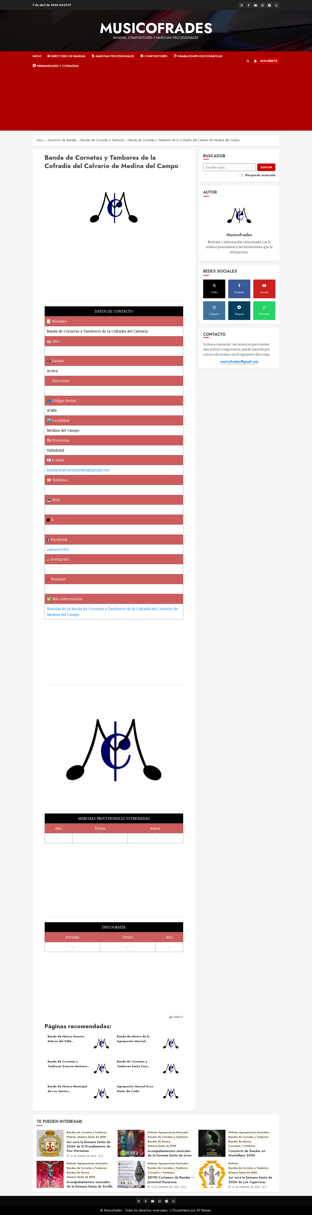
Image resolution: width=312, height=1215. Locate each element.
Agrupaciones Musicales (173, 1132)
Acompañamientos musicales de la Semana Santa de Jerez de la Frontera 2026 (170, 1155)
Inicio (37, 56)
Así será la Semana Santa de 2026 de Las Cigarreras (250, 1179)
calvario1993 (58, 549)
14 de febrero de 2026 (246, 1187)
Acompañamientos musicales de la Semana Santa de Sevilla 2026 (89, 1186)
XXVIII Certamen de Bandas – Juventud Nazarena (171, 1179)
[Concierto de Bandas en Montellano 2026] (211, 1143)
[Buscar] (266, 167)
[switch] (241, 175)
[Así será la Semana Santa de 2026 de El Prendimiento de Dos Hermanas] (50, 1143)
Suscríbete (264, 61)
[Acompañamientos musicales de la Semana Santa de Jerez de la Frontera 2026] (131, 1143)
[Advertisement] (156, 101)
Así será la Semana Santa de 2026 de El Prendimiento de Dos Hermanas (88, 1146)
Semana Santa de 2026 (91, 1137)
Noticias (71, 1137)
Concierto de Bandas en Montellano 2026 (246, 1153)
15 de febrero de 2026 (165, 1187)
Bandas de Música (159, 1141)
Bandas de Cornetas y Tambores (87, 1132)
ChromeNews (181, 1210)
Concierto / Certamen (241, 1146)
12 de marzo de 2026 (83, 1156)
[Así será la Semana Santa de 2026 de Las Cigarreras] (211, 1174)
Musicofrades (156, 28)
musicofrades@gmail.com (239, 361)
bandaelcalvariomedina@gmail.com (78, 470)
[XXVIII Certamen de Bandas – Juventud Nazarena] (131, 1174)
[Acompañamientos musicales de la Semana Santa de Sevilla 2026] (50, 1174)
